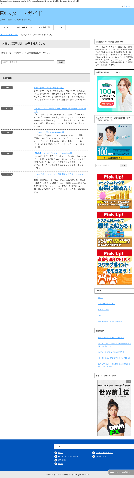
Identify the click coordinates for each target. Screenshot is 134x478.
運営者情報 (62, 460)
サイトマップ (129, 6)
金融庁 (60, 464)
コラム (59, 27)
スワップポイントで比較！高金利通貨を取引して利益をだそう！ (114, 365)
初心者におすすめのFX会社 (68, 456)
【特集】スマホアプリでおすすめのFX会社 (53, 153)
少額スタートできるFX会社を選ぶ (49, 88)
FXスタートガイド (21, 13)
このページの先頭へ (122, 472)
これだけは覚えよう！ (24, 27)
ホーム (6, 27)
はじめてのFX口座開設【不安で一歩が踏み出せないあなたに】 (114, 345)
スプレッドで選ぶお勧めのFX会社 (49, 132)
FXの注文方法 (44, 27)
